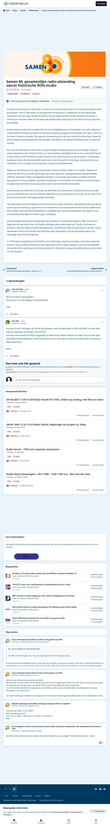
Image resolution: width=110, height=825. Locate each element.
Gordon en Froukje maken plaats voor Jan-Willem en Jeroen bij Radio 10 (44, 573)
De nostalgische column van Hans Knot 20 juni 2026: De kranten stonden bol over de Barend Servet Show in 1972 (56, 727)
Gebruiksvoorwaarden (61, 812)
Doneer (26, 556)
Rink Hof (36, 649)
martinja (9, 402)
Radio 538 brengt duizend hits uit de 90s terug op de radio (38, 618)
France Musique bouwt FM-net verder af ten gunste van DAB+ (37, 639)
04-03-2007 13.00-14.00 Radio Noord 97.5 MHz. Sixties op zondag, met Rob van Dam (54, 399)
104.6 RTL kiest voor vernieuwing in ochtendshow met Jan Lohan (41, 584)
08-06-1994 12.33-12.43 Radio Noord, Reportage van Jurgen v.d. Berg (46, 424)
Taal (7, 796)
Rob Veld (15, 321)
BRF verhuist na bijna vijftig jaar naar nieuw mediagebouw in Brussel (43, 596)
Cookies (47, 796)
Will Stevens (16, 642)
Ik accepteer (97, 811)
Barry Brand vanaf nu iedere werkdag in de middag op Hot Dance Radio (44, 607)
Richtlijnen (7, 815)
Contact (38, 796)
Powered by (51, 800)
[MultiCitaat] (6, 314)
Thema (15, 796)
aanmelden (68, 367)
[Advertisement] (55, 31)
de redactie (33, 101)
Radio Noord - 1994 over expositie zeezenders (32, 449)
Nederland (44, 101)
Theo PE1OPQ (17, 289)
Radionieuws (33, 576)
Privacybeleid (27, 796)
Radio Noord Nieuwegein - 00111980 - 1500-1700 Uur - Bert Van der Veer (48, 474)
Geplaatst (31, 642)
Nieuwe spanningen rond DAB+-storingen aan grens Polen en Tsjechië (41, 703)
